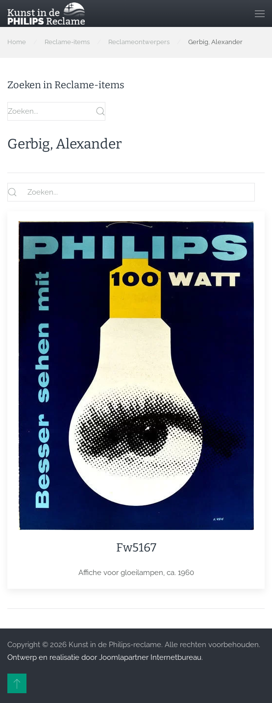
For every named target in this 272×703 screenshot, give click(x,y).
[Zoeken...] (131, 192)
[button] (260, 13)
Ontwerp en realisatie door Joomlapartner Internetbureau (104, 657)
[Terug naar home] (46, 13)
